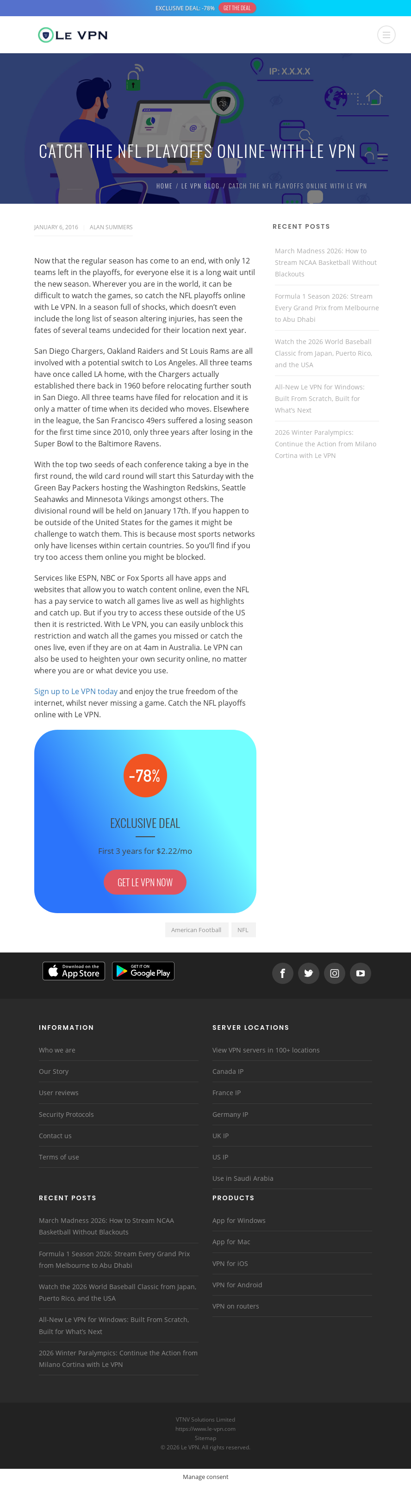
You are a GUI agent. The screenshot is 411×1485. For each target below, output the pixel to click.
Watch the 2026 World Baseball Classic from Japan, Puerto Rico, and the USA (323, 353)
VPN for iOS (230, 1263)
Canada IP (227, 1071)
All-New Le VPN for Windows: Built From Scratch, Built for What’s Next (320, 398)
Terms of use (59, 1157)
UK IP (220, 1135)
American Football (196, 930)
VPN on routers (235, 1306)
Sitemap (206, 1438)
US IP (220, 1157)
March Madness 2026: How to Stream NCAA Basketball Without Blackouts (326, 262)
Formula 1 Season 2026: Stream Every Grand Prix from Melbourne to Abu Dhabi (327, 308)
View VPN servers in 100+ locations (266, 1050)
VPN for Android (237, 1284)
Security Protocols (66, 1114)
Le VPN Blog (200, 185)
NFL (243, 930)
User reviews (59, 1092)
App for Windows (239, 1220)
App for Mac (231, 1241)
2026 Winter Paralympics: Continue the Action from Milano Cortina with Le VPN (325, 444)
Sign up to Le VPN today (76, 691)
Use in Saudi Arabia (243, 1178)
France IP (226, 1092)
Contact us (55, 1135)
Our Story (53, 1071)
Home (164, 185)
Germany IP (230, 1114)
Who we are (57, 1050)
